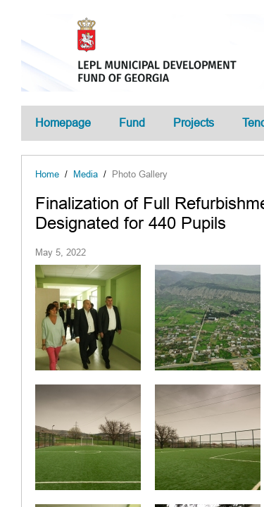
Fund (132, 123)
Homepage (63, 123)
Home (47, 174)
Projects (193, 123)
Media (85, 174)
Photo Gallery (140, 174)
